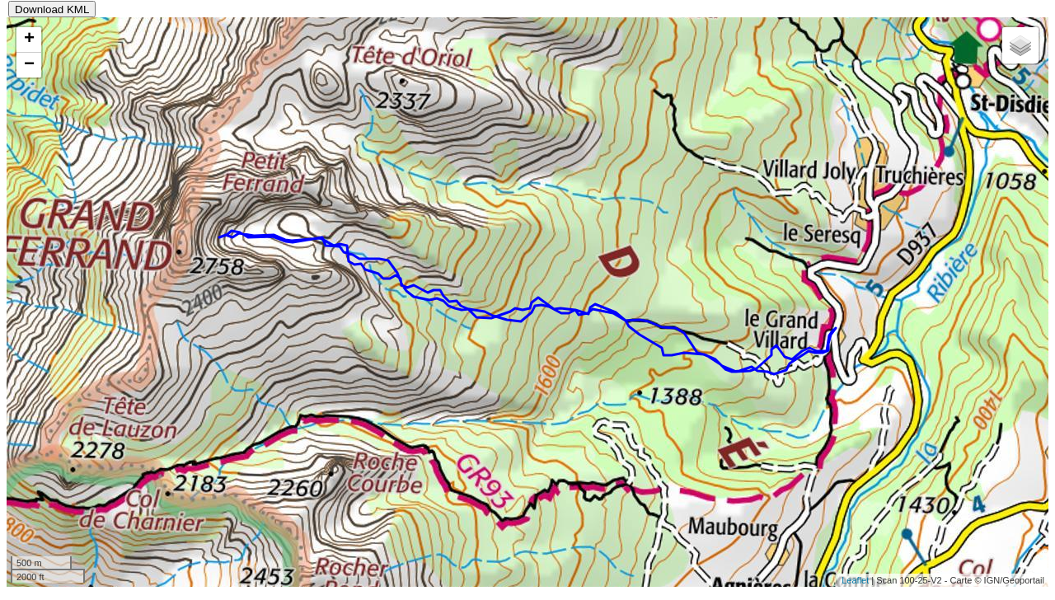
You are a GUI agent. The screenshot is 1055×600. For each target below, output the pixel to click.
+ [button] (29, 39)
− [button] (29, 65)
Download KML (52, 9)
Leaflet (855, 580)
